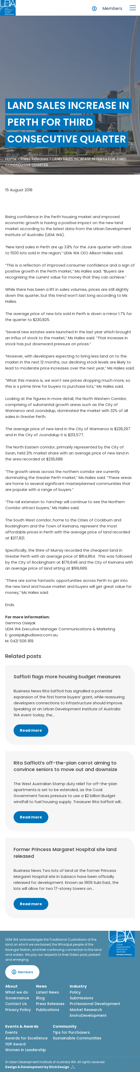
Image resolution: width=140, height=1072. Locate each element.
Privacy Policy (18, 1009)
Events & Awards (21, 1026)
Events (11, 1032)
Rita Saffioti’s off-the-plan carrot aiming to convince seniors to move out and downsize (65, 766)
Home (10, 159)
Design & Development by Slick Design (37, 1067)
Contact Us (16, 1003)
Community (65, 1026)
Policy (75, 992)
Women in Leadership (25, 1049)
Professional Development (95, 1003)
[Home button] (8, 8)
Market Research (86, 1009)
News (41, 986)
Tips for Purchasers (71, 1032)
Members (112, 8)
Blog (40, 998)
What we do (16, 992)
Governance (17, 998)
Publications (47, 1009)
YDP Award (15, 1044)
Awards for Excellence (26, 1038)
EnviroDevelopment (88, 1015)
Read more (31, 730)
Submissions (81, 998)
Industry (78, 986)
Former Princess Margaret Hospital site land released (65, 852)
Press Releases (34, 159)
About (11, 986)
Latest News (47, 992)
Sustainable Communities (77, 1038)
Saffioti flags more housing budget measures (67, 676)
